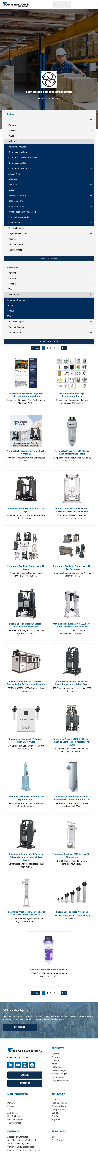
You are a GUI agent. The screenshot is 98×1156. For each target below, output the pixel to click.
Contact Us (25, 1083)
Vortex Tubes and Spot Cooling (22, 212)
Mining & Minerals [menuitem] (59, 1110)
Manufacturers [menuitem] (17, 1094)
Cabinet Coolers (15, 201)
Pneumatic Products (16, 300)
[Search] (62, 4)
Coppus (10, 311)
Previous (35, 348)
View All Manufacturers (49, 341)
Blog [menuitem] (54, 1137)
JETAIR (10, 306)
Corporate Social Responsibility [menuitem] (21, 1147)
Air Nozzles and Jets (17, 196)
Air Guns (12, 190)
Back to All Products (49, 258)
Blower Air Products (17, 147)
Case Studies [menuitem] (57, 1140)
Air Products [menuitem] (57, 1067)
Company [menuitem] (13, 1132)
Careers (25, 1075)
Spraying (12, 120)
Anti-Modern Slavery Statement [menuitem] (21, 1140)
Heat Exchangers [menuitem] (59, 1071)
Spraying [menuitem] (55, 1054)
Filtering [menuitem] (55, 1061)
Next (64, 348)
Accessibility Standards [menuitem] (17, 1137)
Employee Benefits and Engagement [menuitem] (23, 1150)
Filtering (12, 131)
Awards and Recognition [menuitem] (18, 1144)
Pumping (12, 125)
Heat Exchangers (16, 228)
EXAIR (10, 316)
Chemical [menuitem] (56, 1100)
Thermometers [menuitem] (58, 1077)
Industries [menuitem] (58, 1094)
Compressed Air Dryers (18, 152)
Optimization (14, 223)
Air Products (13, 141)
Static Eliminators (16, 207)
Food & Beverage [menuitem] (59, 1103)
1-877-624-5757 (20, 1058)
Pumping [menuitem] (56, 1057)
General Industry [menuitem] (59, 1106)
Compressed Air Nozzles (19, 163)
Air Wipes (12, 179)
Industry (12, 239)
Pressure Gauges (16, 245)
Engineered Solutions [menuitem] (61, 1081)
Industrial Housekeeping (19, 218)
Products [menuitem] (58, 1048)
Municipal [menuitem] (56, 1113)
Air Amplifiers (14, 174)
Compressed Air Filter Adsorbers (22, 158)
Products (43, 99)
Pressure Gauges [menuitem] (59, 1074)
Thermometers (15, 250)
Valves (11, 136)
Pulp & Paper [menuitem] (57, 1120)
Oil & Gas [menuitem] (55, 1116)
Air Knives (12, 185)
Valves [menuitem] (54, 1064)
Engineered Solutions (17, 234)
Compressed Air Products (19, 169)
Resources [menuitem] (59, 1132)
